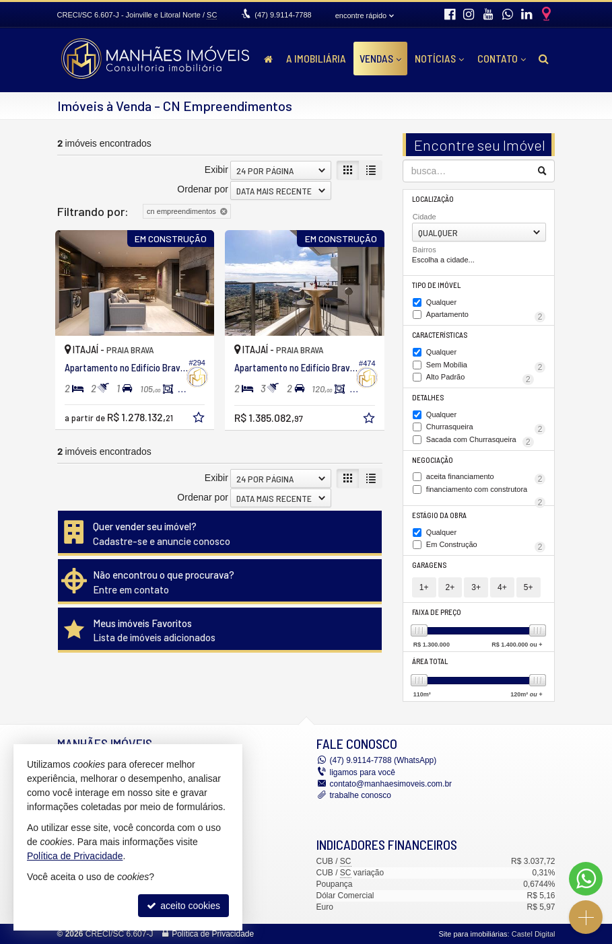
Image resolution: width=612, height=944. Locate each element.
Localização (433, 198)
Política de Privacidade (213, 934)
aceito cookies (183, 905)
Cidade (424, 217)
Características (439, 334)
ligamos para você (362, 772)
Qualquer (441, 302)
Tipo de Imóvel (436, 285)
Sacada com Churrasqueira (480, 440)
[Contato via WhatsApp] (586, 879)
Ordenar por (202, 189)
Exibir (216, 169)
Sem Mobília (486, 366)
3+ (476, 587)
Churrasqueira (486, 428)
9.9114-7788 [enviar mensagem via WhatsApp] (282, 15)
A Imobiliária (316, 58)
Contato (501, 58)
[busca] (544, 58)
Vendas (380, 58)
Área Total (430, 661)
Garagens (429, 564)
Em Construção (486, 545)
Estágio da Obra (439, 515)
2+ (450, 587)
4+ (502, 587)
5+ (528, 587)
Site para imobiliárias (472, 934)
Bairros (424, 250)
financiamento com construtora (486, 490)
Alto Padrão (480, 378)
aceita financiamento (486, 477)
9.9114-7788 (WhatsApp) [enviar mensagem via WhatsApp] (383, 760)
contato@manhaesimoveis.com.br (391, 784)
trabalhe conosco (360, 795)
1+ (424, 587)
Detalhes (428, 397)
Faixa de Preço (436, 612)
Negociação (432, 460)
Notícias (439, 58)
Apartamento (486, 315)
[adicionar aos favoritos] (200, 419)
